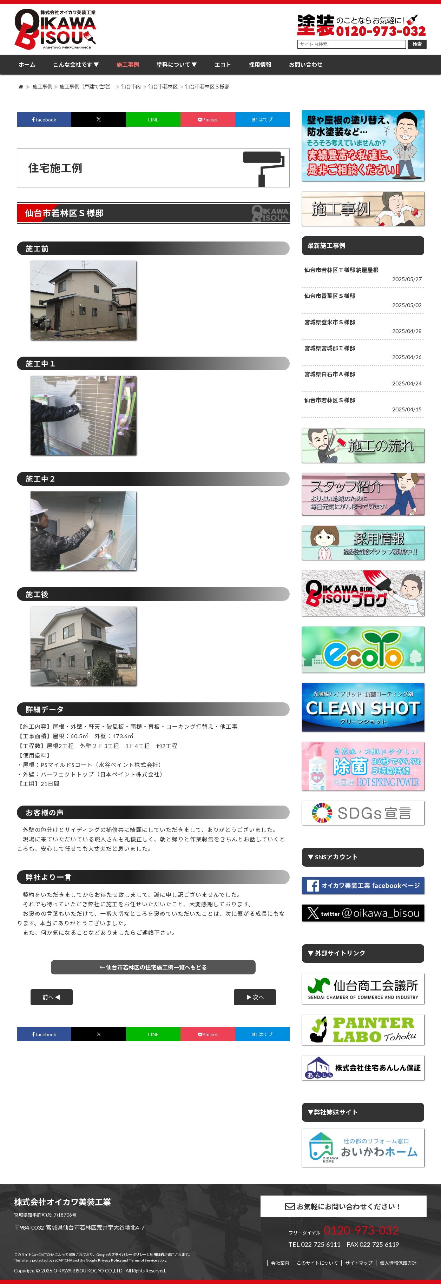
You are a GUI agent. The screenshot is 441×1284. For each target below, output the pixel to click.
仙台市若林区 (163, 87)
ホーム (27, 64)
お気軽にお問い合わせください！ (343, 1207)
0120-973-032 (361, 1230)
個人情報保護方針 (398, 1263)
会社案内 (280, 1263)
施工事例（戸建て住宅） (87, 87)
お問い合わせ (306, 64)
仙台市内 (131, 87)
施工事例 (128, 64)
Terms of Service (143, 1260)
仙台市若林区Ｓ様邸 (207, 87)
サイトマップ (359, 1263)
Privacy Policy (109, 1260)
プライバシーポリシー (128, 1254)
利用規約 (157, 1254)
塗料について (173, 64)
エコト (223, 64)
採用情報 (260, 64)
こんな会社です (72, 64)
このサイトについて (317, 1263)
